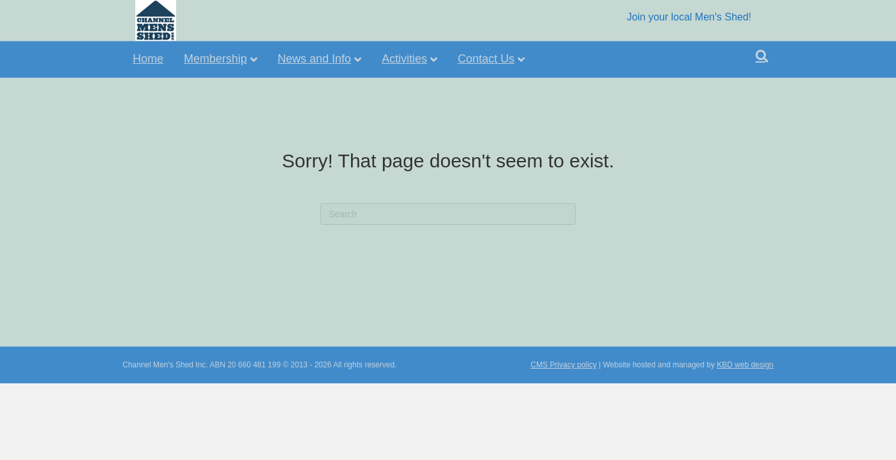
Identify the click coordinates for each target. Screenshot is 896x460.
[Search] (761, 56)
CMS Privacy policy (564, 384)
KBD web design (745, 384)
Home (148, 58)
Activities (404, 58)
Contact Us (486, 58)
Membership (215, 58)
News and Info (314, 58)
